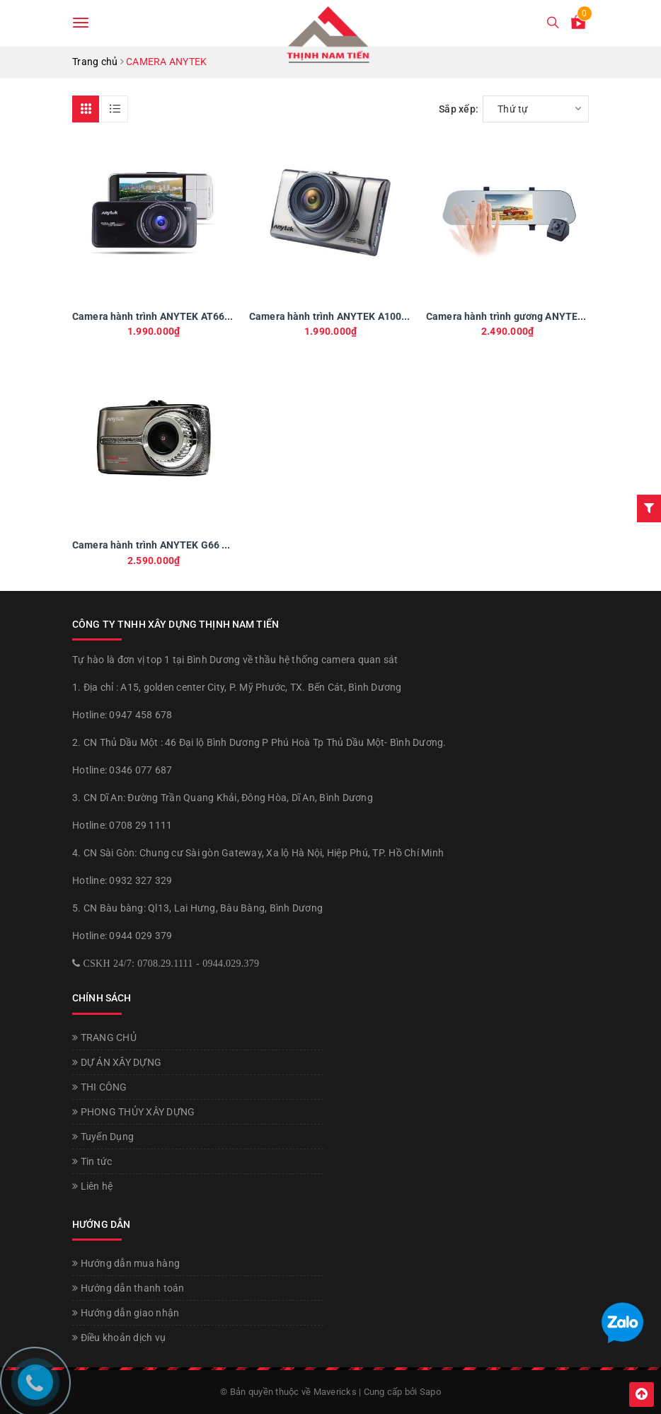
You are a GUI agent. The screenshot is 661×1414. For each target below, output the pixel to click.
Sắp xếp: (458, 109)
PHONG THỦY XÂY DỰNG (133, 1111)
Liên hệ (92, 1186)
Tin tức (92, 1161)
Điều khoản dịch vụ (119, 1337)
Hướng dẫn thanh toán (128, 1288)
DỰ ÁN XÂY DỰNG (116, 1062)
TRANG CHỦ (104, 1037)
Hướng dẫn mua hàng (126, 1263)
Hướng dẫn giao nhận (125, 1312)
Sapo (430, 1391)
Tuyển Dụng (103, 1136)
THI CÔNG (99, 1087)
